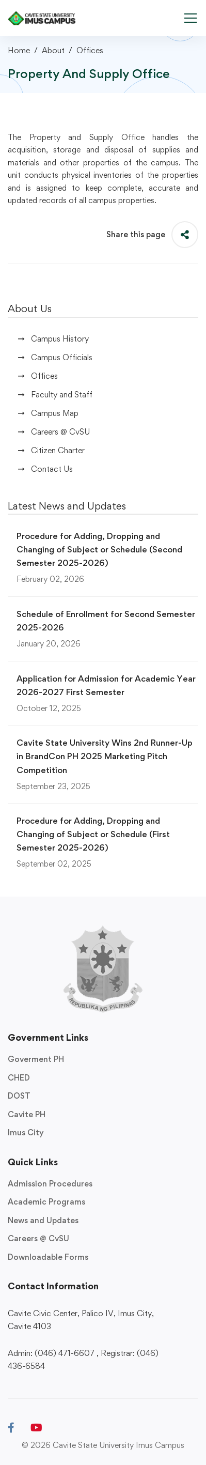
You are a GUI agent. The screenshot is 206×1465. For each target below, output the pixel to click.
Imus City (26, 1132)
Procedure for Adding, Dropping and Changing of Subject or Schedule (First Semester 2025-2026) (93, 834)
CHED (19, 1078)
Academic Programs (46, 1202)
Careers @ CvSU (60, 432)
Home (19, 50)
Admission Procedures (50, 1184)
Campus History (60, 339)
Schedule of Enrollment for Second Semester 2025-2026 (106, 621)
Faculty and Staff (61, 394)
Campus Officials (61, 357)
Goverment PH (36, 1059)
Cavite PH (26, 1114)
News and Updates (43, 1220)
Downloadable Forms (48, 1257)
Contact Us (52, 469)
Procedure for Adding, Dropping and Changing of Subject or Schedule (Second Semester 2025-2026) (99, 549)
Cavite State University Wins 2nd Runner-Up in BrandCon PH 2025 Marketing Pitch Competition (105, 756)
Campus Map (54, 413)
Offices (89, 50)
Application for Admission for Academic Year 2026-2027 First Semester (106, 685)
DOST (19, 1096)
